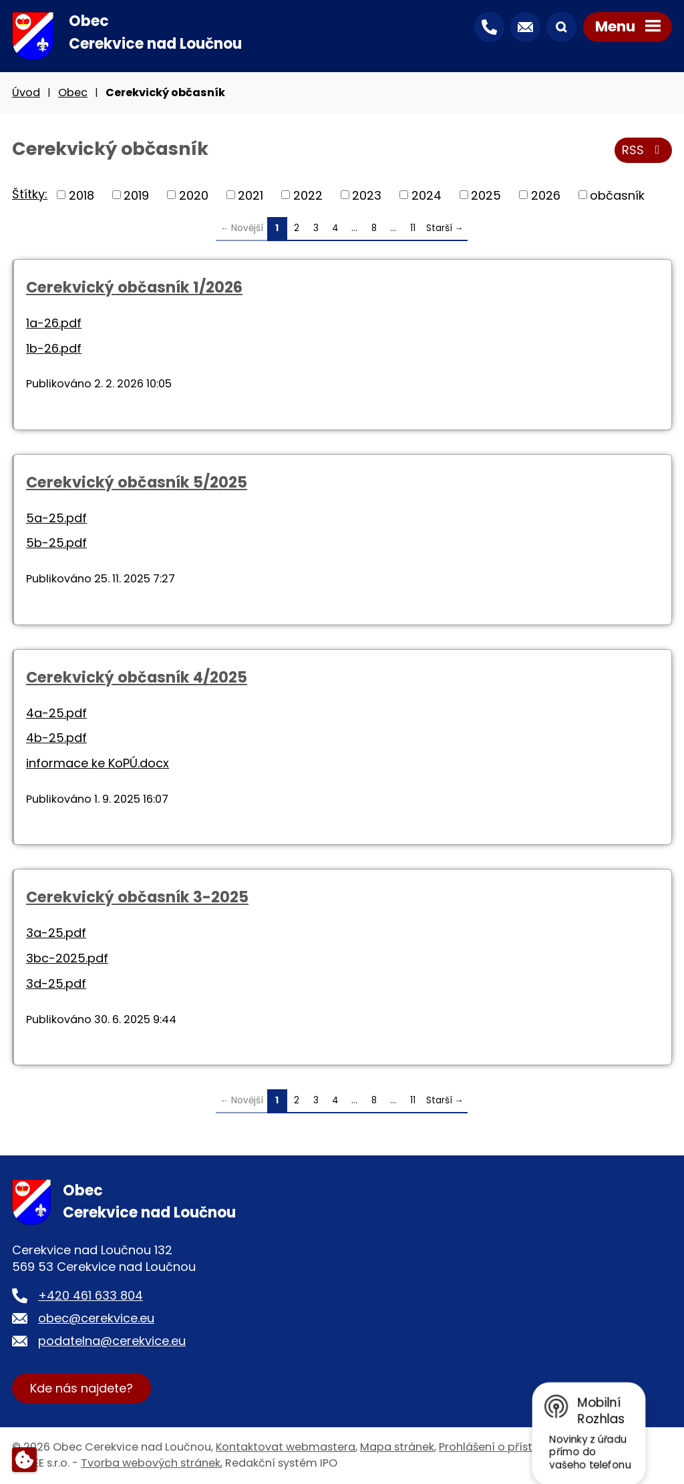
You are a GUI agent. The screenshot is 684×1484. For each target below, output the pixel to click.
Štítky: (29, 194)
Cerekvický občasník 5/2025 (136, 482)
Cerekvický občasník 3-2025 (137, 897)
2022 (308, 194)
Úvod (26, 92)
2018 (81, 194)
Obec (73, 92)
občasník (617, 194)
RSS (643, 150)
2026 (545, 194)
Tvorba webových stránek (150, 1463)
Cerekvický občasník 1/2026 (134, 287)
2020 (193, 194)
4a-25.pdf (56, 713)
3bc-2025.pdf (67, 958)
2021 (250, 194)
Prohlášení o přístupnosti (506, 1447)
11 (412, 228)
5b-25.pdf (56, 542)
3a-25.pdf (56, 932)
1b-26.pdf (53, 348)
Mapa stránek (397, 1447)
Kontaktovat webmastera (285, 1447)
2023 (366, 194)
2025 (486, 194)
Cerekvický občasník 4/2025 (136, 677)
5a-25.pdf (56, 518)
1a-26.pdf (53, 323)
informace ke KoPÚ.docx (97, 763)
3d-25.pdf (56, 983)
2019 (136, 194)
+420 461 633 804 (90, 1295)
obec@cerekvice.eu (96, 1318)
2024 (426, 194)
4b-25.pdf (56, 737)
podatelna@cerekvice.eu (112, 1340)
